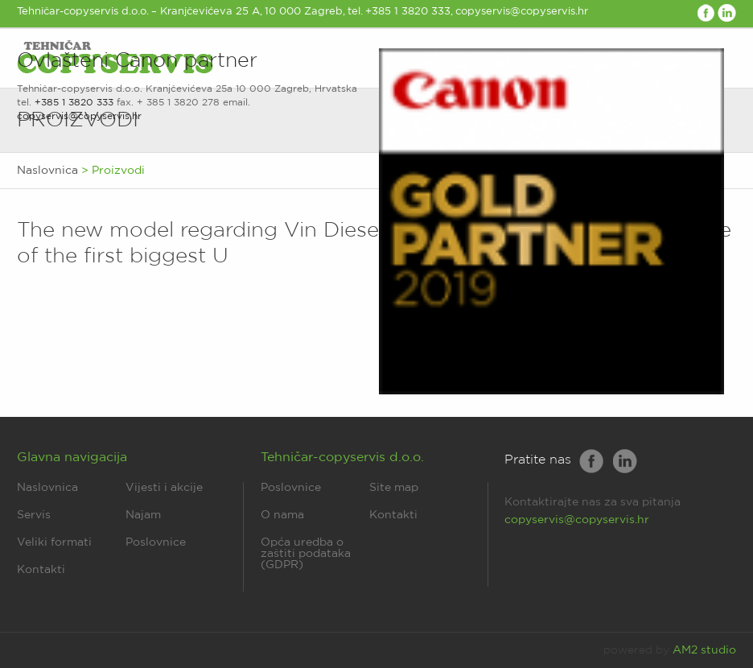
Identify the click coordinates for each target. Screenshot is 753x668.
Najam (143, 515)
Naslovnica (47, 487)
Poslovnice (156, 542)
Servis (34, 515)
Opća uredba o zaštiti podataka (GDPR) (306, 554)
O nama (282, 515)
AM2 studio (704, 650)
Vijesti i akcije (164, 487)
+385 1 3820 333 (74, 102)
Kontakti (41, 569)
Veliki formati (54, 542)
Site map (393, 487)
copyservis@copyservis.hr (79, 116)
